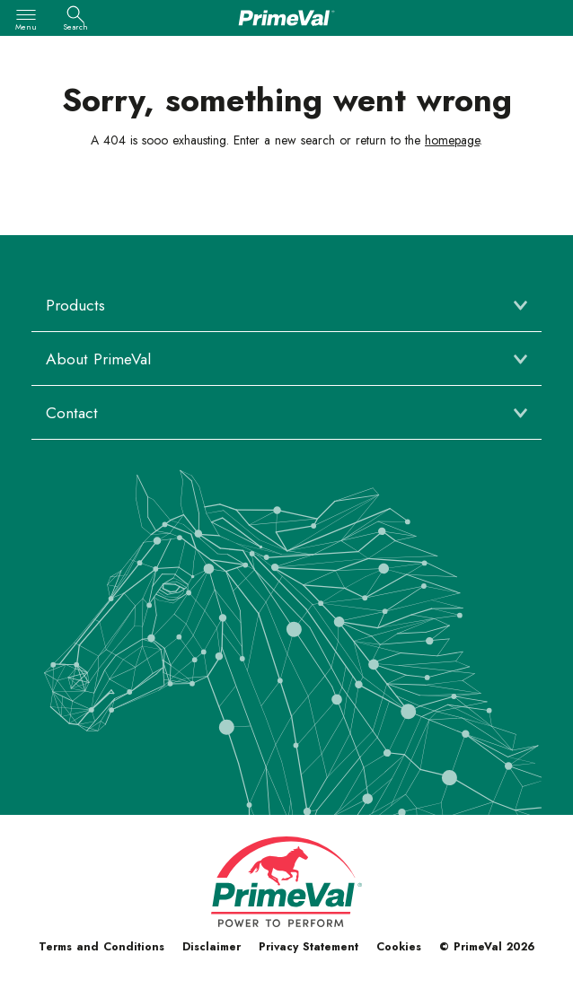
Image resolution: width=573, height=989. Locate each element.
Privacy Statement (308, 947)
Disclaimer (211, 947)
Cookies (398, 947)
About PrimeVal (98, 359)
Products (75, 305)
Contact (72, 412)
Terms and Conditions (101, 947)
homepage (452, 140)
